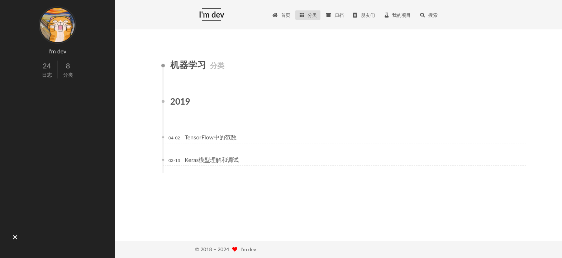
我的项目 (397, 15)
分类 (308, 15)
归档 (334, 15)
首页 (281, 15)
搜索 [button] (429, 15)
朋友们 (363, 15)
